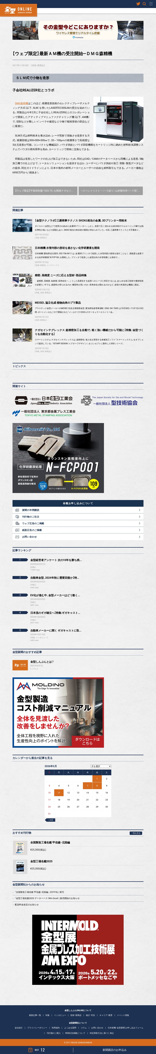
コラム (34, 669)
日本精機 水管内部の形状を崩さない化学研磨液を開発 (67, 248)
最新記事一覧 (35, 1015)
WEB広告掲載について (75, 1033)
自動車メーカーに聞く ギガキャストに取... (55, 630)
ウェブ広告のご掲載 (33, 523)
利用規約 (56, 1028)
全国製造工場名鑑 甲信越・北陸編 (50, 842)
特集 (37, 293)
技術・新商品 (38, 65)
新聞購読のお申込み (115, 1049)
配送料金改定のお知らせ (27, 904)
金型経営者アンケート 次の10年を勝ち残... (56, 560)
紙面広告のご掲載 (32, 530)
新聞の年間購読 (30, 510)
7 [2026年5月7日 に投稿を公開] (87, 785)
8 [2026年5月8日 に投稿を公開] (97, 785)
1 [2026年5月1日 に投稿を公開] (97, 778)
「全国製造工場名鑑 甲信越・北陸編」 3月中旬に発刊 (39, 892)
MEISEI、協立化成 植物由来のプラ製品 (58, 302)
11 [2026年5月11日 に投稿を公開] (59, 792)
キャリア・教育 (105, 1015)
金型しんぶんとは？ (42, 661)
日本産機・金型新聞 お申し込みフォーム (125, 1028)
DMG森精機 (21, 103)
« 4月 (51, 820)
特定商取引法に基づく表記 (102, 1033)
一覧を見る (135, 833)
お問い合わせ (29, 536)
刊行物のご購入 (54, 1033)
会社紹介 (19, 1028)
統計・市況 (90, 1015)
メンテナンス (52, 265)
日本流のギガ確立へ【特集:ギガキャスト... (55, 612)
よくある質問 (70, 1028)
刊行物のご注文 (30, 516)
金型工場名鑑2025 (41, 861)
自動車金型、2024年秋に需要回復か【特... (54, 577)
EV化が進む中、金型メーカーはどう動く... (55, 595)
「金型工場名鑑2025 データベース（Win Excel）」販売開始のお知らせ (47, 898)
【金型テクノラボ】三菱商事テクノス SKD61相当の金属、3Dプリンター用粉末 (81, 220)
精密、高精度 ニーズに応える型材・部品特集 (61, 275)
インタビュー (60, 1015)
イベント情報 (123, 1015)
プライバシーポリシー (37, 1028)
